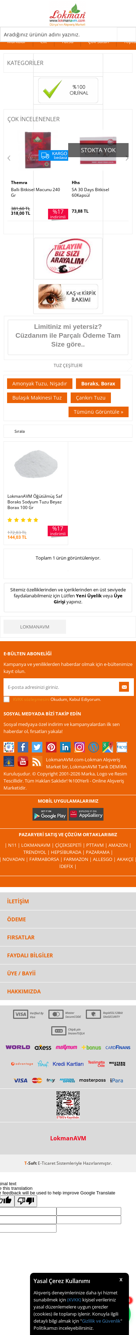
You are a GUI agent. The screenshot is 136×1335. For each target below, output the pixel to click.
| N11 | (13, 845)
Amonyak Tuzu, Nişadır (39, 383)
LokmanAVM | (38, 845)
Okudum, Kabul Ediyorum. (52, 699)
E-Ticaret (46, 1163)
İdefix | (68, 866)
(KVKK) (74, 1299)
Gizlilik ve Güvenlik (101, 1321)
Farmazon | (78, 859)
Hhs (76, 182)
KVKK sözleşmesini (31, 699)
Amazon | (119, 845)
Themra (19, 182)
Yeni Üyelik (89, 595)
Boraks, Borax (98, 383)
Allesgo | (105, 859)
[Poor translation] (25, 1201)
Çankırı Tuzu (91, 397)
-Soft (31, 1163)
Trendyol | (37, 852)
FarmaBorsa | (46, 859)
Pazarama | (99, 852)
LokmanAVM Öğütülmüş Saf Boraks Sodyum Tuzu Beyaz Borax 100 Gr (34, 502)
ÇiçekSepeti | (70, 845)
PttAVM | (97, 845)
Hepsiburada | (68, 852)
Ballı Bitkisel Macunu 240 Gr (35, 192)
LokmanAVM (34, 627)
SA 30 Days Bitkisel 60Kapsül (90, 192)
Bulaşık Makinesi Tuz (37, 397)
